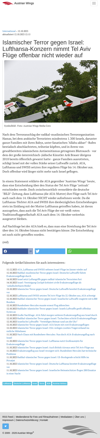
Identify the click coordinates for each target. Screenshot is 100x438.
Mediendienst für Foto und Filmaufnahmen (37, 417)
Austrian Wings (18, 3)
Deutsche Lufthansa (22, 383)
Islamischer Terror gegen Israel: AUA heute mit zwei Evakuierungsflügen (53, 324)
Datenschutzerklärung (27, 420)
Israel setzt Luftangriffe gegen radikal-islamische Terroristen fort (49, 279)
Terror (41, 383)
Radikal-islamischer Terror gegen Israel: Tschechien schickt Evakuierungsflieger (57, 318)
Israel (35, 383)
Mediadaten (67, 417)
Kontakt (44, 420)
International (9, 31)
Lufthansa (7, 383)
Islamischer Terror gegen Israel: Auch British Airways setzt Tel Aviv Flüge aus (55, 347)
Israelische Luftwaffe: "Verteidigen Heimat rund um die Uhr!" (47, 321)
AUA (48, 383)
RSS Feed (7, 417)
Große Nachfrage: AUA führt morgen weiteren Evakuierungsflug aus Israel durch (57, 315)
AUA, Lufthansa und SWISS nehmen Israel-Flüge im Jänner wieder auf (52, 269)
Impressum (8, 420)
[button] (17, 251)
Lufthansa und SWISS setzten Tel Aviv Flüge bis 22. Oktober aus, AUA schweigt (56, 295)
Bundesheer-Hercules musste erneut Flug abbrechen (43, 305)
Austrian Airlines (60, 383)
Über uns (79, 417)
